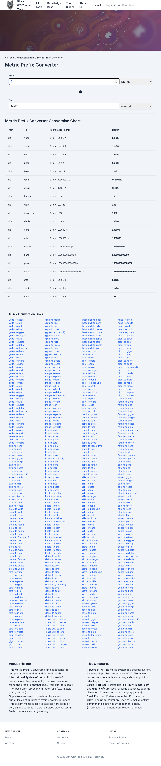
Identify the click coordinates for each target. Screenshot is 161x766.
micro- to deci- (89, 575)
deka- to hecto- (53, 581)
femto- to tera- (125, 411)
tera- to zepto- (16, 628)
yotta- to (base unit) (19, 348)
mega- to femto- (53, 417)
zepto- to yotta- (126, 524)
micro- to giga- (89, 556)
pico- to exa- (125, 341)
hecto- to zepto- (54, 549)
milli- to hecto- (89, 502)
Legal (111, 5)
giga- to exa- (16, 641)
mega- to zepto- (53, 423)
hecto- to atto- (52, 546)
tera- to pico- (16, 619)
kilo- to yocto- (52, 490)
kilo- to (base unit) (54, 458)
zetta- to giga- (16, 395)
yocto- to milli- (125, 628)
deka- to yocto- (53, 616)
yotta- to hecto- (17, 341)
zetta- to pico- (16, 430)
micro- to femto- (90, 590)
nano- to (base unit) (92, 635)
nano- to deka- (89, 631)
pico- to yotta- (125, 335)
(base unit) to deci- (92, 319)
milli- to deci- (88, 512)
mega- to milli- (52, 404)
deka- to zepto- (53, 613)
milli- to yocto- (89, 537)
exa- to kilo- (15, 464)
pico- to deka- (125, 364)
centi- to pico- (89, 461)
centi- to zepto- (90, 471)
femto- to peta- (126, 408)
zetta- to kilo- (16, 401)
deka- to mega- (53, 575)
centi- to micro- (89, 455)
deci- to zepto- (89, 408)
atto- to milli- (124, 502)
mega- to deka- (53, 392)
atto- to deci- (125, 496)
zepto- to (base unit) (128, 556)
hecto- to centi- (53, 527)
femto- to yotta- (126, 398)
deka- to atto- (52, 609)
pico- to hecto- (126, 360)
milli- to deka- (89, 505)
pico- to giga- (125, 351)
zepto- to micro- (126, 568)
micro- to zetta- (90, 543)
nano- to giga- (89, 619)
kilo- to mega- (52, 449)
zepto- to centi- (126, 562)
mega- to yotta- (53, 367)
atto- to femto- (125, 515)
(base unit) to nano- (92, 332)
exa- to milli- (15, 483)
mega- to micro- (53, 408)
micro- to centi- (89, 578)
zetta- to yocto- (17, 442)
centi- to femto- (90, 464)
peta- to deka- (16, 534)
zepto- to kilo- (125, 546)
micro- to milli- (89, 581)
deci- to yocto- (89, 411)
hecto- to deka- (53, 518)
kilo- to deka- (52, 455)
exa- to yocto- (16, 505)
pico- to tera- (125, 348)
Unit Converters (25, 57)
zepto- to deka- (126, 553)
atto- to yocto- (125, 521)
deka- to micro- (53, 597)
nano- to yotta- (89, 603)
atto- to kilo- (124, 483)
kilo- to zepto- (52, 486)
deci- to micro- (89, 392)
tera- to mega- (16, 587)
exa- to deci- (16, 477)
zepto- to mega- (126, 543)
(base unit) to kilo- (54, 641)
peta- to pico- (16, 556)
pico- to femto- (126, 386)
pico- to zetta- (125, 338)
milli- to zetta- (89, 480)
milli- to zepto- (89, 534)
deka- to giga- (52, 572)
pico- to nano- (125, 382)
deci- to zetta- (89, 354)
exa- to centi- (16, 480)
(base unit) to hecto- (56, 644)
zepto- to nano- (126, 572)
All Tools (39, 5)
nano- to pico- (125, 319)
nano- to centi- (89, 641)
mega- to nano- (53, 411)
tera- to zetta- (16, 575)
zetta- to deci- (16, 414)
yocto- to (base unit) (128, 619)
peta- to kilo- (15, 527)
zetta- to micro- (17, 423)
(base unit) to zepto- (92, 345)
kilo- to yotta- (52, 430)
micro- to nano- (90, 584)
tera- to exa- (15, 578)
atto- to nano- (125, 509)
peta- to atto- (16, 562)
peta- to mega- (17, 524)
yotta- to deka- (17, 345)
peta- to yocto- (17, 568)
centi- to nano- (89, 458)
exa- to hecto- (16, 468)
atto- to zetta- (125, 464)
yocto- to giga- (126, 603)
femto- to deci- (126, 433)
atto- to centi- (125, 499)
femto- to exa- (125, 404)
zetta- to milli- (16, 420)
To (10, 100)
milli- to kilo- (88, 499)
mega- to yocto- (53, 427)
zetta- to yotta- (17, 382)
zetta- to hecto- (17, 404)
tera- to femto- (16, 622)
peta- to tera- (16, 518)
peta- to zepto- (17, 565)
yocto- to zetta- (126, 590)
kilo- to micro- (52, 471)
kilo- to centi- (52, 464)
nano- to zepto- (126, 329)
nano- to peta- (89, 613)
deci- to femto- (89, 401)
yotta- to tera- (16, 329)
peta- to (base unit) (19, 537)
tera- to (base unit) (18, 600)
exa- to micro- (16, 486)
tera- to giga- (16, 584)
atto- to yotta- (125, 461)
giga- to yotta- (16, 635)
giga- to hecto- (53, 326)
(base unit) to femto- (92, 338)
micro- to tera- (89, 553)
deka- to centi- (53, 590)
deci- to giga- (89, 367)
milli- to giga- (88, 493)
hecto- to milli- (52, 531)
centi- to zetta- (89, 417)
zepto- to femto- (126, 578)
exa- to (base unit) (18, 474)
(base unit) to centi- (92, 323)
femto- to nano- (126, 445)
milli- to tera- (88, 490)
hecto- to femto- (53, 543)
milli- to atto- (88, 531)
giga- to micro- (53, 345)
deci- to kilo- (88, 373)
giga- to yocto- (53, 364)
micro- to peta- (89, 549)
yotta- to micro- (17, 360)
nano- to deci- (89, 638)
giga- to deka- (52, 329)
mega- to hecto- (53, 389)
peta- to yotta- (16, 509)
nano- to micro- (90, 647)
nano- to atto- (125, 326)
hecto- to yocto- (53, 553)
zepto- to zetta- (126, 527)
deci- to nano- (89, 395)
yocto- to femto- (126, 641)
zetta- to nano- (17, 427)
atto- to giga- (125, 477)
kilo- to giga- (52, 445)
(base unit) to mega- (56, 638)
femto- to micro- (126, 442)
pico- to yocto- (126, 395)
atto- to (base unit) (127, 493)
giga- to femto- (53, 354)
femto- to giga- (126, 414)
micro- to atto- (89, 594)
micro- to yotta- (90, 540)
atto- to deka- (125, 490)
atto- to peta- (125, 471)
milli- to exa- (88, 483)
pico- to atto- (125, 389)
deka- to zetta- (53, 559)
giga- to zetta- (16, 638)
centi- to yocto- (90, 474)
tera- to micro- (16, 613)
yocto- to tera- (125, 600)
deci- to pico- (89, 398)
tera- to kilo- (15, 590)
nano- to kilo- (89, 625)
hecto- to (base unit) (56, 521)
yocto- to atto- (125, 644)
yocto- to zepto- (126, 647)
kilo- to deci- (52, 461)
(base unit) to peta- (55, 628)
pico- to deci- (125, 370)
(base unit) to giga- (55, 635)
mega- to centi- (53, 401)
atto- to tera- (124, 474)
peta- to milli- (15, 546)
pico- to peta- (125, 345)
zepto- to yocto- (126, 584)
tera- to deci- (16, 603)
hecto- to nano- (53, 537)
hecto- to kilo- (52, 515)
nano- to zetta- (89, 606)
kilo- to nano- (52, 474)
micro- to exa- (89, 546)
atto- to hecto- (125, 486)
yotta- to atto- (16, 373)
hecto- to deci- (53, 524)
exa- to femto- (16, 496)
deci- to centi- (89, 386)
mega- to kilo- (52, 386)
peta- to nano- (16, 553)
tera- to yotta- (16, 572)
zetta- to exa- (16, 386)
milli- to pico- (88, 524)
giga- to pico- (52, 351)
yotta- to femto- (17, 370)
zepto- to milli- (125, 565)
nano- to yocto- (126, 332)
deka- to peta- (53, 565)
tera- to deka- (16, 597)
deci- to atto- (88, 404)
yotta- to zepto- (17, 376)
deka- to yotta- (53, 556)
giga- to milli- (52, 341)
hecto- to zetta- (53, 496)
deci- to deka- (89, 379)
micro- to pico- (89, 587)
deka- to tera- (52, 568)
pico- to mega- (125, 354)
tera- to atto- (15, 625)
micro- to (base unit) (92, 572)
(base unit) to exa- (55, 625)
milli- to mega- (89, 496)
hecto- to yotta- (53, 493)
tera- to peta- (16, 581)
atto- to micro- (125, 505)
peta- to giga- (16, 521)
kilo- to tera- (51, 442)
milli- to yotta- (89, 477)
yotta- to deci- (16, 351)
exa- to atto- (15, 499)
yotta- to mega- (17, 335)
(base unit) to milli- (91, 326)
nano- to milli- (89, 644)
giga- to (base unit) (55, 332)
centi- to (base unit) (92, 445)
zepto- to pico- (126, 575)
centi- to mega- (90, 433)
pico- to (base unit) (128, 367)
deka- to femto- (53, 606)
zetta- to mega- (17, 398)
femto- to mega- (126, 417)
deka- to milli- (52, 594)
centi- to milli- (88, 452)
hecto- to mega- (53, 512)
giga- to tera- (16, 647)
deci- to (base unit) (92, 382)
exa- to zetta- (16, 449)
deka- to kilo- (52, 578)
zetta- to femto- (17, 433)
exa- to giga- (16, 458)
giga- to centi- (52, 338)
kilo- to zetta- (52, 433)
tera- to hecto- (16, 594)
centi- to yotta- (89, 414)
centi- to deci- (89, 449)
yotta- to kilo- (16, 338)
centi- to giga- (89, 430)
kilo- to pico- (52, 477)
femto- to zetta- (126, 401)
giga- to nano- (52, 348)
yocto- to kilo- (125, 609)
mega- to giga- (53, 382)
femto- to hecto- (126, 423)
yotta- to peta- (16, 326)
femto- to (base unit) (128, 430)
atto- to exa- (124, 468)
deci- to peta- (89, 360)
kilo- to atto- (51, 483)
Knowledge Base (54, 5)
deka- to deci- (52, 587)
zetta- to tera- (16, 392)
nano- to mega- (90, 622)
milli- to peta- (88, 486)
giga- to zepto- (53, 360)
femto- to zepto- (126, 455)
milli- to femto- (89, 527)
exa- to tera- (15, 455)
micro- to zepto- (90, 597)
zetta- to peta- (16, 389)
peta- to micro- (17, 549)
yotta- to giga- (16, 332)
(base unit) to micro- (92, 329)
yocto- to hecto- (126, 613)
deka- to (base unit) (55, 584)
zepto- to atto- (125, 581)
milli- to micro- (89, 518)
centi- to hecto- (90, 439)
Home (27, 5)
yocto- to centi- (126, 625)
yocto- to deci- (126, 622)
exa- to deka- (16, 471)
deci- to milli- (88, 389)
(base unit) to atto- (91, 341)
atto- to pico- (125, 512)
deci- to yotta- (89, 351)
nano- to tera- (89, 616)
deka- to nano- (53, 600)
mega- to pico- (53, 414)
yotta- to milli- (16, 357)
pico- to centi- (125, 373)
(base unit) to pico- (92, 335)
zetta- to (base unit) (19, 411)
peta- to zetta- (16, 512)
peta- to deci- (16, 540)
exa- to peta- (16, 452)
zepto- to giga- (126, 540)
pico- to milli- (124, 376)
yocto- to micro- (126, 631)
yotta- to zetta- (17, 319)
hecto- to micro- (53, 534)
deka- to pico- (52, 603)
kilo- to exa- (51, 436)
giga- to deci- (52, 335)
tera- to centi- (16, 606)
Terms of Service (119, 743)
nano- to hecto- (90, 628)
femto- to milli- (125, 439)
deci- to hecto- (89, 376)
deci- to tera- (88, 364)
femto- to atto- (125, 452)
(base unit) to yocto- (92, 348)
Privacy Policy (117, 737)
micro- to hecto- (90, 565)
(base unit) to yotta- (55, 619)
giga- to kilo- (52, 323)
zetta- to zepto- (17, 439)
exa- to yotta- (16, 445)
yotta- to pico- (16, 367)
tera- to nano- (16, 616)
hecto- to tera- (53, 505)
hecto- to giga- (53, 509)
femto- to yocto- (126, 458)
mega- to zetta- (53, 370)
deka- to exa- (52, 562)
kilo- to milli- (51, 468)
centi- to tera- (89, 427)
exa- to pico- (16, 493)
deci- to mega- (89, 370)
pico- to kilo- (124, 357)
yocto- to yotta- (126, 587)
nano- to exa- (89, 609)
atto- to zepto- (125, 518)
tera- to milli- (15, 609)
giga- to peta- (16, 644)
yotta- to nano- (17, 364)
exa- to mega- (16, 461)
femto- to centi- (126, 436)
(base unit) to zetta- (55, 622)
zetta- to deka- (17, 408)
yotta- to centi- (16, 354)
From (11, 75)
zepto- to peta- (126, 534)
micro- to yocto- (90, 600)
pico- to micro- (125, 379)
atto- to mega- (125, 480)
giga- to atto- (52, 357)
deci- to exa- (88, 357)
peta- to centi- (16, 543)
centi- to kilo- (88, 436)
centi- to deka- (89, 442)
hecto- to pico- (53, 540)
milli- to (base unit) (91, 509)
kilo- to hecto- (52, 452)
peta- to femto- (17, 559)
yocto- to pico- (126, 638)
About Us (83, 5)
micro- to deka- (90, 568)
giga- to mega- (53, 319)
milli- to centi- (88, 515)
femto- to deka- (126, 427)
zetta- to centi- (16, 417)
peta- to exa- (16, 515)
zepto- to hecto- (126, 549)
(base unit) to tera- (55, 631)
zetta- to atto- (16, 436)
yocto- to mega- (126, 606)
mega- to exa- (52, 373)
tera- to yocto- (16, 631)
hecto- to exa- (52, 499)
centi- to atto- (89, 468)
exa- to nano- (16, 490)
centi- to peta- (89, 423)
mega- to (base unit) (56, 395)
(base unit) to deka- (55, 647)
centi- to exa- (89, 420)
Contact (96, 5)
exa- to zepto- (16, 502)
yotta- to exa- (16, 323)
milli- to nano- (89, 521)
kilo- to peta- (52, 439)
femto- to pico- (126, 449)
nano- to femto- (126, 323)
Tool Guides (70, 5)
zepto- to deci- (126, 559)
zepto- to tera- (125, 537)
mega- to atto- (52, 420)
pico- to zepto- (126, 392)
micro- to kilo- (89, 562)
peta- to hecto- (17, 531)
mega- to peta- (53, 376)
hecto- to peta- (53, 502)
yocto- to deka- (126, 616)
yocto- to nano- (126, 635)
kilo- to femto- (52, 480)
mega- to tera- (52, 379)
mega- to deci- (53, 398)
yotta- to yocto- (17, 379)
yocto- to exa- (125, 594)
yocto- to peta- (126, 597)
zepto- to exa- (125, 531)
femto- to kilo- (125, 420)
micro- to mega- (90, 559)
